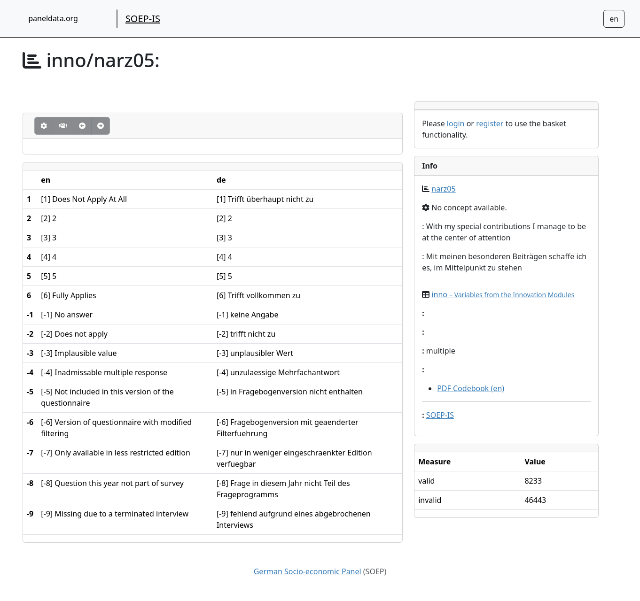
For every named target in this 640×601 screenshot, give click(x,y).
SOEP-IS (142, 18)
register (489, 123)
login (456, 123)
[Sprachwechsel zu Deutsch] (613, 19)
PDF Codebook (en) (470, 388)
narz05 (443, 189)
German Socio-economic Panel (307, 571)
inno (502, 294)
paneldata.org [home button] (53, 18)
